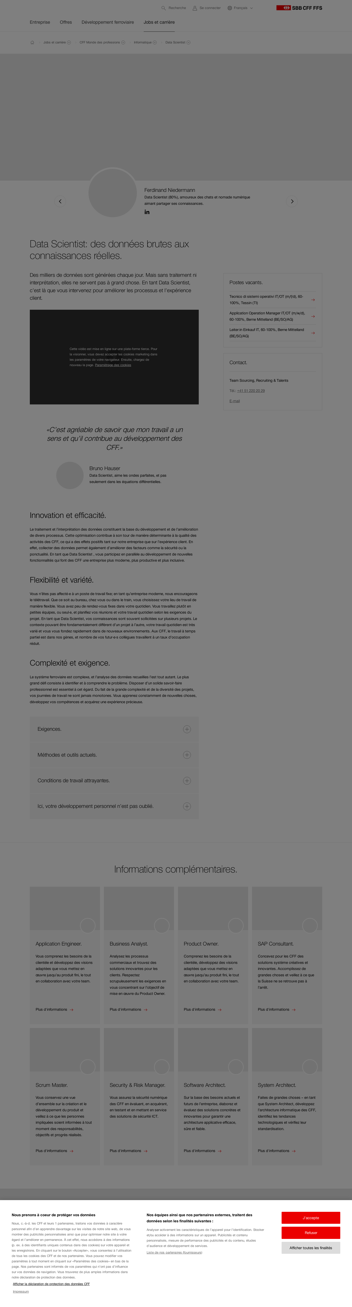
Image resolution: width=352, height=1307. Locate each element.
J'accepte (311, 1225)
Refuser (311, 1240)
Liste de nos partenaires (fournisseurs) (174, 1260)
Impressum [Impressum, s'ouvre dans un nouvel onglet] (21, 1299)
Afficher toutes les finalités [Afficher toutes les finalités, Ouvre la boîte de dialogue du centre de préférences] (311, 1255)
